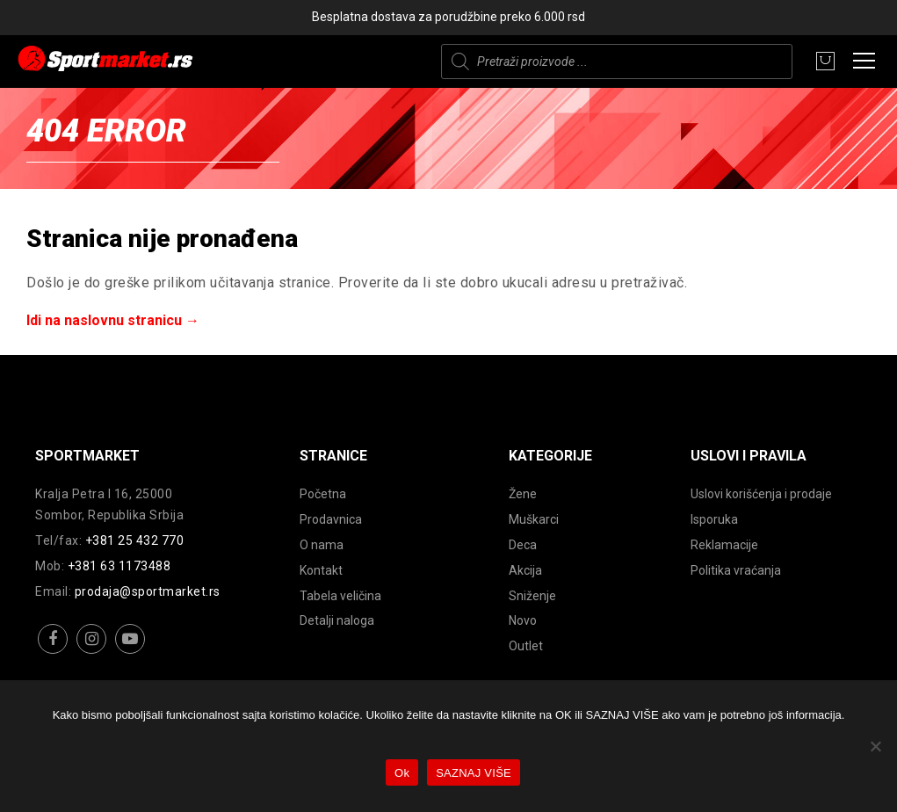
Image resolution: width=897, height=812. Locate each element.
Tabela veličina (340, 596)
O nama (322, 545)
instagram (91, 652)
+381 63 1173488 (119, 566)
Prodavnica (331, 519)
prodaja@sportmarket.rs (148, 591)
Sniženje (532, 596)
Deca (523, 545)
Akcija (525, 570)
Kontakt (321, 570)
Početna (323, 494)
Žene (523, 494)
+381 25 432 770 (134, 540)
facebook (53, 652)
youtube (130, 652)
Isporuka (714, 519)
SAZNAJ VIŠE (473, 772)
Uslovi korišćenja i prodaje (761, 494)
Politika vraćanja (736, 570)
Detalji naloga (337, 620)
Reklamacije (724, 545)
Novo (523, 620)
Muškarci (534, 519)
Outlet (526, 646)
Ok (401, 772)
